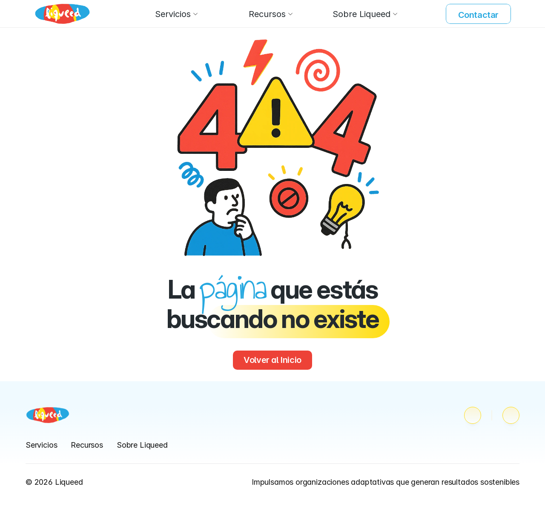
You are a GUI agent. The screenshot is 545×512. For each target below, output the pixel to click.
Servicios (41, 444)
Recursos (87, 444)
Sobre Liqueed (142, 444)
